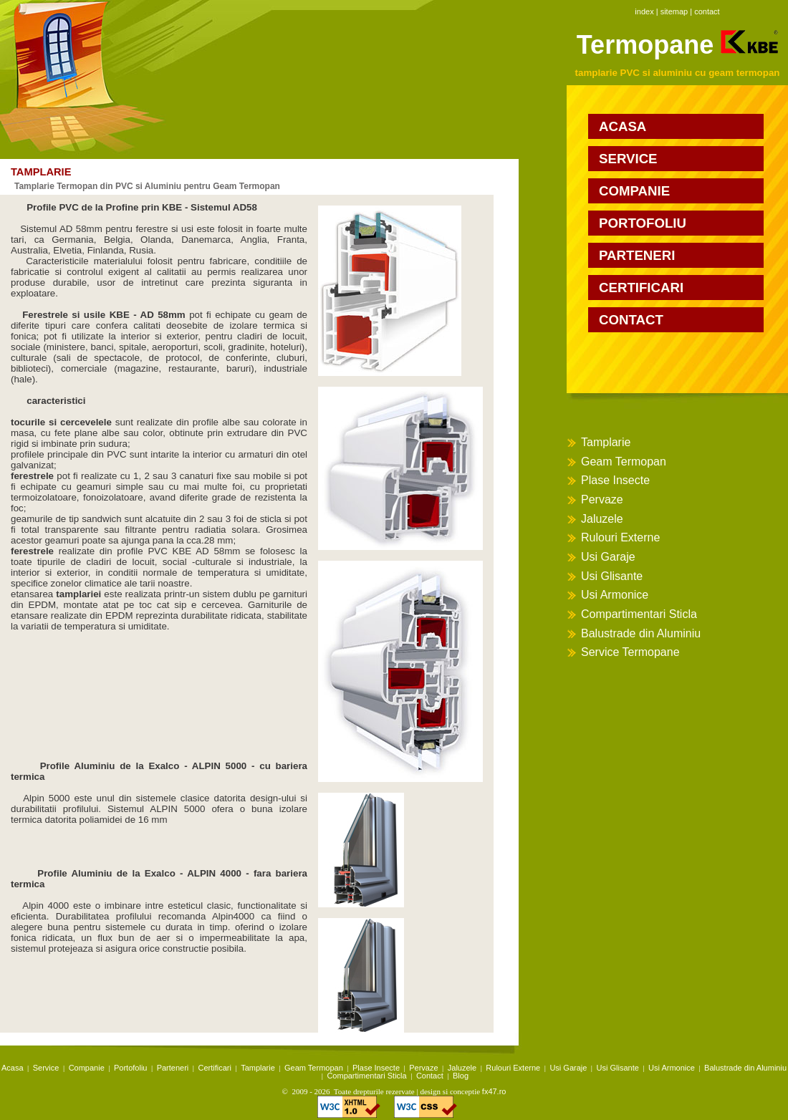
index (644, 11)
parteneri (637, 255)
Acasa (12, 1067)
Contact (429, 1075)
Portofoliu (130, 1067)
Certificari (214, 1067)
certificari (641, 287)
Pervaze (602, 499)
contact (706, 11)
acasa (622, 126)
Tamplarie (605, 442)
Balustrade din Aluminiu (641, 633)
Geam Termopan (623, 461)
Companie (87, 1067)
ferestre (151, 228)
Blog (461, 1075)
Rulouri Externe (620, 537)
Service (46, 1067)
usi (187, 228)
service (628, 158)
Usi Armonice (614, 595)
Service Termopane (630, 652)
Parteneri (173, 1067)
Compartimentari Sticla (639, 614)
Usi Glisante (612, 576)
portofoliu (642, 223)
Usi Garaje (608, 557)
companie (634, 190)
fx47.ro (494, 1091)
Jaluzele (602, 519)
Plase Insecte (615, 480)
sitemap (674, 11)
